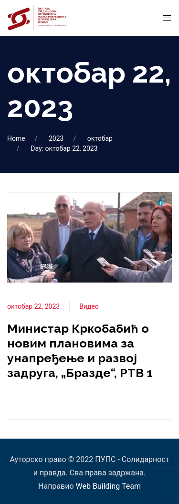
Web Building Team (108, 486)
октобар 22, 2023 (33, 306)
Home (16, 138)
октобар (100, 138)
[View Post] (89, 236)
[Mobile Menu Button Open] (167, 18)
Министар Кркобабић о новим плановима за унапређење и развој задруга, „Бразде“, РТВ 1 (80, 350)
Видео (89, 306)
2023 (56, 138)
